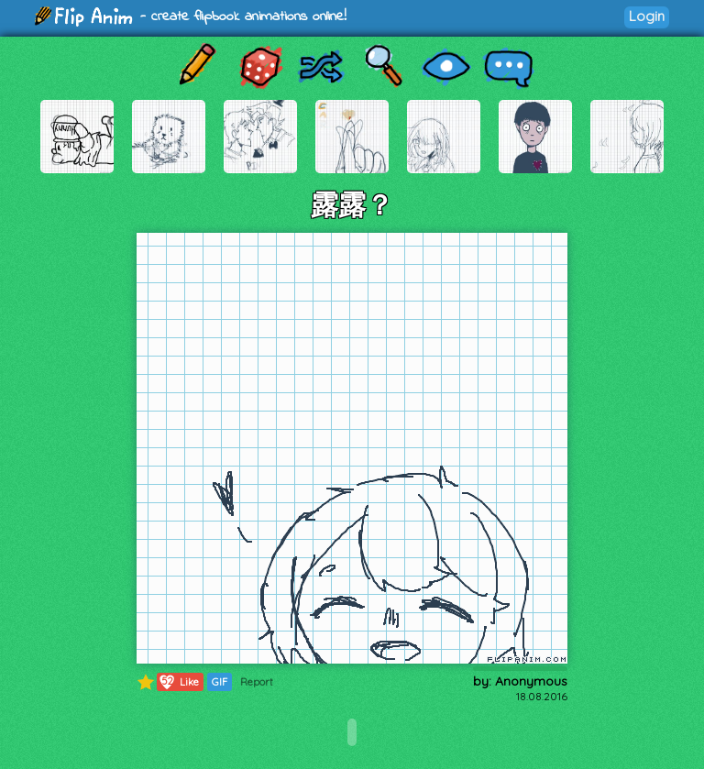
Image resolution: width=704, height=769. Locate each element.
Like (178, 682)
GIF (219, 682)
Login (647, 16)
